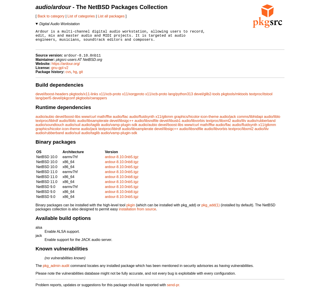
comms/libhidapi (250, 121)
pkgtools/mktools (234, 98)
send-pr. (173, 289)
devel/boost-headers (52, 98)
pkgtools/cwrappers (91, 102)
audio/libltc (67, 125)
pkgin (130, 209)
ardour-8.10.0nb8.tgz (122, 166)
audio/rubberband (261, 125)
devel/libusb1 (170, 125)
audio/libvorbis (193, 125)
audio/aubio (45, 121)
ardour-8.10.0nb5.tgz (122, 161)
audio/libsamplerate (93, 125)
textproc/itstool (260, 98)
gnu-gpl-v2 (59, 72)
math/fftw (104, 121)
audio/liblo (272, 121)
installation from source (137, 213)
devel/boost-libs (67, 121)
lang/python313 (180, 98)
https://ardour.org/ (66, 68)
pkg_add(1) (210, 209)
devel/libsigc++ (122, 125)
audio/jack (228, 121)
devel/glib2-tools (207, 98)
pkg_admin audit (56, 270)
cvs (68, 76)
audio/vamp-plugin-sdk (119, 129)
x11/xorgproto (133, 98)
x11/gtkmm (164, 121)
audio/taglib (90, 129)
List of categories (81, 16)
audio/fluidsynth (141, 121)
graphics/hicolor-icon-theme (196, 121)
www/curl (88, 121)
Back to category (51, 16)
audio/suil (73, 129)
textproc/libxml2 (218, 125)
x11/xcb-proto (110, 98)
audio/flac (120, 121)
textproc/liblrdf (47, 125)
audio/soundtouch (50, 129)
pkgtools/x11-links (83, 98)
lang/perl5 (43, 102)
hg (75, 76)
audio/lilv (239, 125)
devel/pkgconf (64, 102)
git (81, 76)
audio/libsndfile (147, 125)
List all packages (111, 16)
